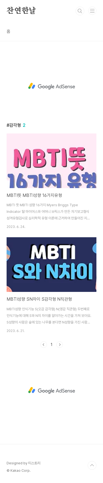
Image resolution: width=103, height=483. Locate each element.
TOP (92, 465)
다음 (59, 344)
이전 (43, 344)
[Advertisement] (51, 86)
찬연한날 (21, 11)
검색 (80, 11)
